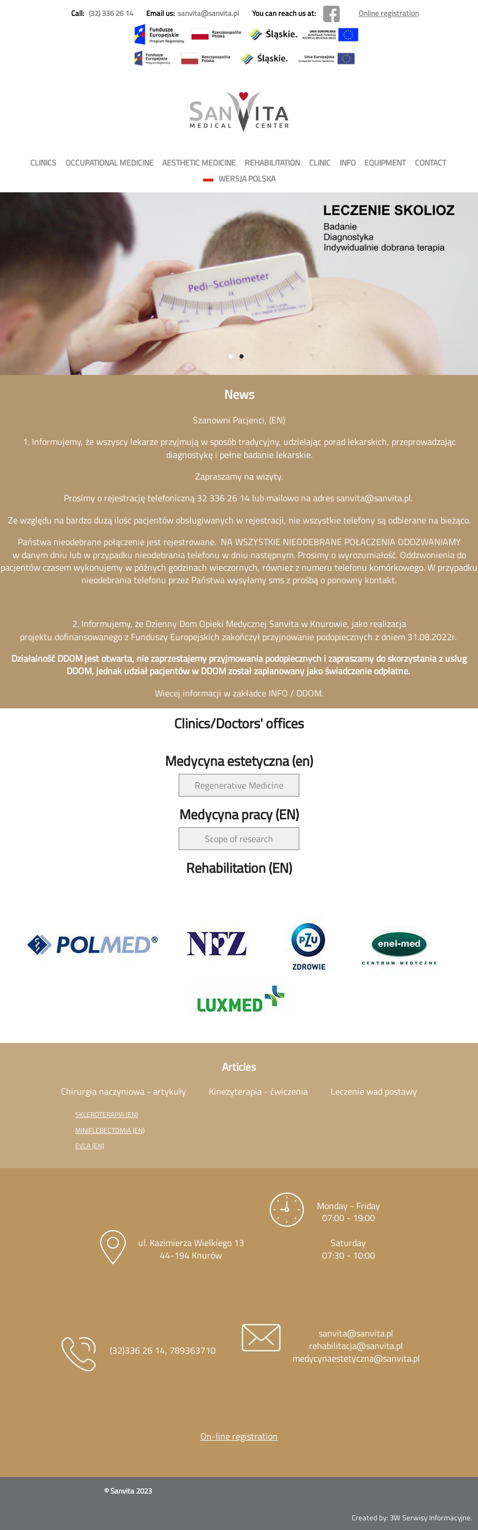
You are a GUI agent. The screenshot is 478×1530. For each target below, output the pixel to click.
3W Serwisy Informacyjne (430, 1517)
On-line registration (239, 1436)
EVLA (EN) (89, 1145)
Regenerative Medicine (239, 785)
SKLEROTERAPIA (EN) (106, 1114)
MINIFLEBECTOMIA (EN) (110, 1130)
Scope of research (239, 839)
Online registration (388, 13)
